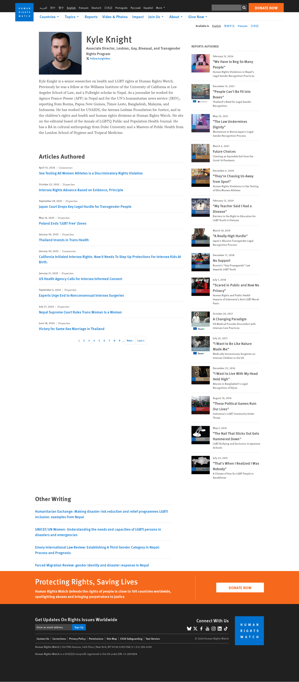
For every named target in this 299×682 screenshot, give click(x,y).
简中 (52, 8)
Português (121, 8)
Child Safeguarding (131, 638)
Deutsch (96, 8)
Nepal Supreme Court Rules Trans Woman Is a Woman (80, 312)
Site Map (112, 638)
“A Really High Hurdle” (230, 235)
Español (148, 8)
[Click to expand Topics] (72, 16)
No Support (221, 260)
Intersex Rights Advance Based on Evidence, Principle (81, 189)
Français (83, 8)
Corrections (59, 638)
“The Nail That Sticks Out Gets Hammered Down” (236, 436)
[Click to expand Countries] (50, 16)
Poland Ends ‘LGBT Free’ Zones (62, 223)
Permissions (96, 638)
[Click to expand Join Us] (156, 16)
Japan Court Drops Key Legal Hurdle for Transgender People (85, 206)
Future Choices (224, 151)
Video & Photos (115, 16)
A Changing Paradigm (230, 318)
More (161, 8)
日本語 (108, 8)
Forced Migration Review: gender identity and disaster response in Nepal (92, 565)
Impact (138, 16)
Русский (136, 8)
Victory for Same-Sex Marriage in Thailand (71, 328)
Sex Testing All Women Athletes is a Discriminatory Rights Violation (91, 173)
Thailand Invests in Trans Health (64, 239)
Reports (91, 16)
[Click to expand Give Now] (198, 16)
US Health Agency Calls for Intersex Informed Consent (80, 278)
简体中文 (229, 26)
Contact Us (43, 638)
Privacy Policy (77, 638)
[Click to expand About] (176, 16)
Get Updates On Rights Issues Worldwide (76, 619)
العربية (43, 8)
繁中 (61, 8)
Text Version (153, 638)
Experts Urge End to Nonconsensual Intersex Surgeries (81, 295)
